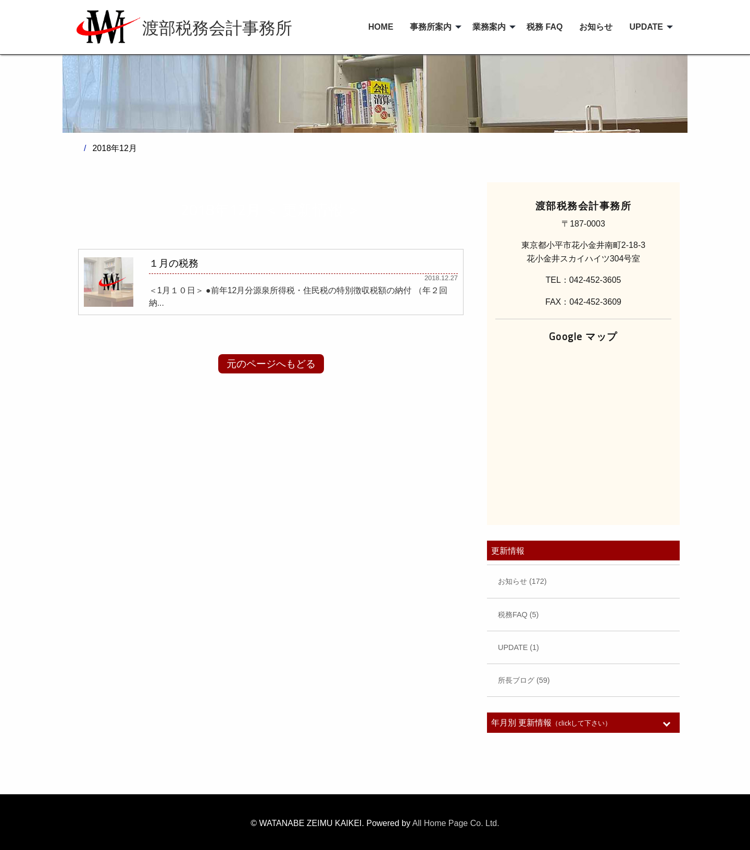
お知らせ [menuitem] (595, 26)
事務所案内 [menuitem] (431, 26)
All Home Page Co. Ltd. (456, 823)
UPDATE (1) (518, 647)
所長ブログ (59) (524, 680)
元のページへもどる (271, 363)
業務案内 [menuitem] (489, 26)
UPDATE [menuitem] (646, 26)
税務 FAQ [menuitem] (544, 26)
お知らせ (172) (522, 581)
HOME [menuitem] (380, 26)
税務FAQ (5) (518, 614)
